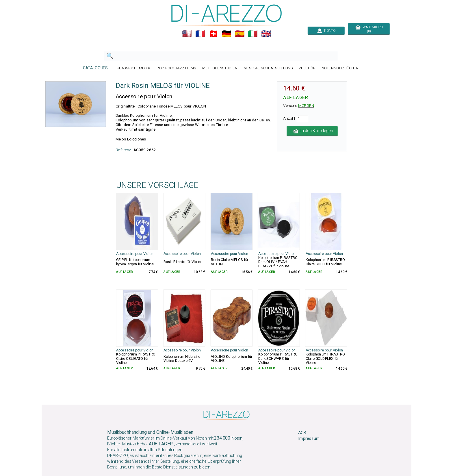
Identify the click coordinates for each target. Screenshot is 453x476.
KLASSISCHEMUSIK (134, 68)
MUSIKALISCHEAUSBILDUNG (268, 68)
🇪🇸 (240, 34)
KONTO (326, 30)
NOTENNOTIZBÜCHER (340, 68)
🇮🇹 (253, 34)
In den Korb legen (312, 131)
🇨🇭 (213, 34)
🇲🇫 (200, 34)
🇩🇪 (226, 34)
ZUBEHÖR (307, 68)
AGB (302, 433)
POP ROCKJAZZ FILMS (176, 68)
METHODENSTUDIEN (219, 68)
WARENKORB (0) (369, 29)
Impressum (309, 439)
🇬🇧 (266, 34)
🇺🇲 (187, 34)
